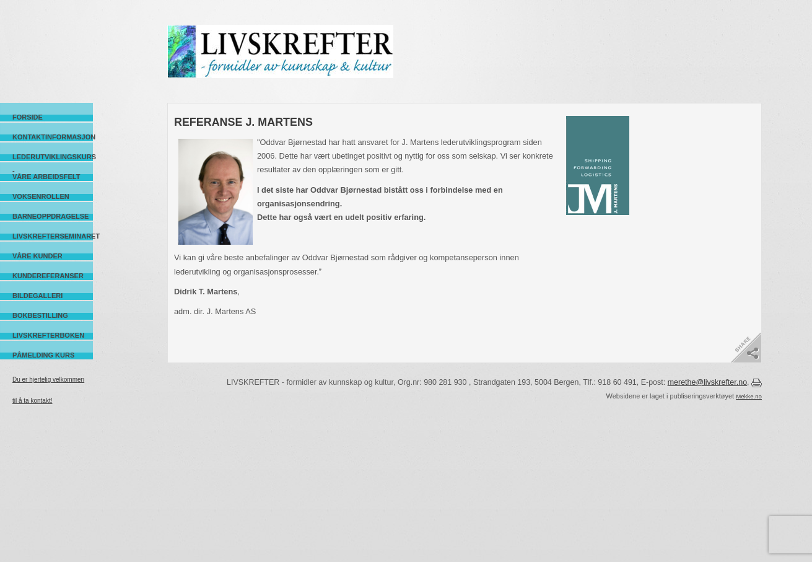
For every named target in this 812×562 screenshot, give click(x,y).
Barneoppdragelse (50, 216)
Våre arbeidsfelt (46, 176)
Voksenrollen (40, 196)
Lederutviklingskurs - (52, 157)
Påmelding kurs (43, 355)
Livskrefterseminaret (52, 236)
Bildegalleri (37, 295)
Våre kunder (37, 256)
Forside (27, 117)
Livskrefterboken (48, 335)
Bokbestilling (40, 315)
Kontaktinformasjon (52, 137)
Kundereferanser (48, 275)
